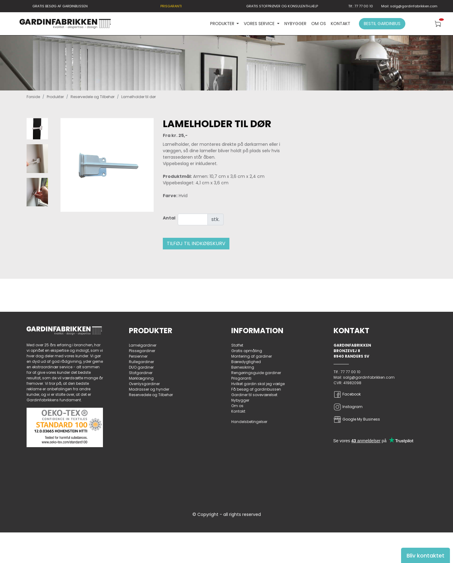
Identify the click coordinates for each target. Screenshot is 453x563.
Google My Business (357, 419)
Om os (318, 23)
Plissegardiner (142, 350)
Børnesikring (242, 367)
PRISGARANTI (171, 6)
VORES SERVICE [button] (260, 23)
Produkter (55, 96)
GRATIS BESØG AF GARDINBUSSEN (60, 6)
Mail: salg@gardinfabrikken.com (409, 6)
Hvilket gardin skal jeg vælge (258, 383)
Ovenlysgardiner (144, 383)
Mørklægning (141, 378)
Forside (33, 96)
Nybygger (295, 23)
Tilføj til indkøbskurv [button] (196, 243)
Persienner (138, 356)
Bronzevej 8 (347, 350)
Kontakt (340, 23)
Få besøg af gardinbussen (256, 389)
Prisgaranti (241, 378)
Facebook (347, 394)
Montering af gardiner (251, 356)
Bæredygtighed (246, 361)
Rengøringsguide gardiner (256, 372)
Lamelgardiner (142, 345)
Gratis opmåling (246, 350)
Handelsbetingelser (249, 421)
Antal (169, 218)
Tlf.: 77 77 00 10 (360, 6)
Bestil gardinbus (382, 23)
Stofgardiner (140, 372)
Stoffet (237, 345)
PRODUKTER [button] (223, 23)
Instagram (348, 407)
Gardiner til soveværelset (254, 394)
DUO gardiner (141, 367)
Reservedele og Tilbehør (93, 96)
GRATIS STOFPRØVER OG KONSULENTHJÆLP (282, 6)
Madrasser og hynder (149, 389)
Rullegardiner (141, 361)
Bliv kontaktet (425, 555)
